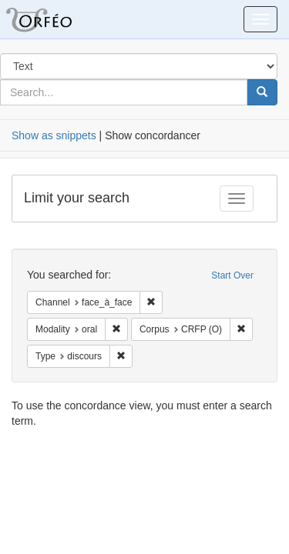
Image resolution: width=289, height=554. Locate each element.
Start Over (232, 275)
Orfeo (58, 19)
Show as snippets (54, 135)
